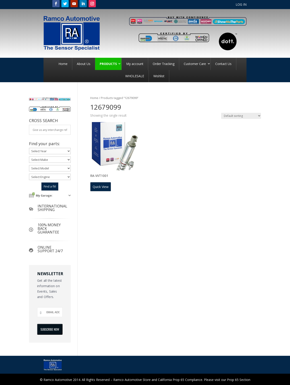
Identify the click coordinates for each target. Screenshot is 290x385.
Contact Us (223, 64)
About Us (83, 64)
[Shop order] (241, 116)
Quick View (101, 187)
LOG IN (241, 5)
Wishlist (158, 76)
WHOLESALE (134, 76)
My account (134, 64)
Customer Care (195, 64)
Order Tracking (163, 64)
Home (63, 64)
